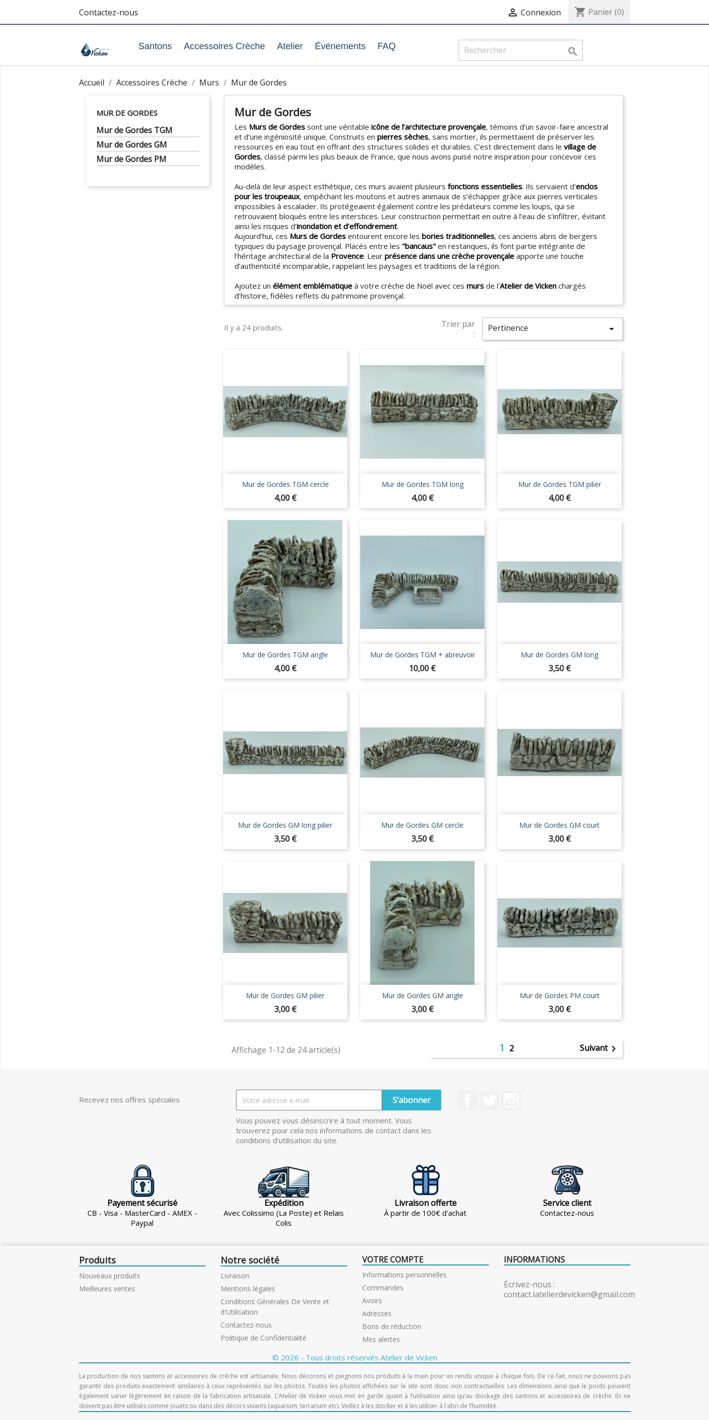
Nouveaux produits (109, 1275)
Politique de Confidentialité (264, 1337)
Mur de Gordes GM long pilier (285, 825)
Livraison (235, 1275)
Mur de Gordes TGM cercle (285, 484)
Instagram (511, 1100)
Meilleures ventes (107, 1288)
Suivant (600, 1049)
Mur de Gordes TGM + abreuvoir (422, 654)
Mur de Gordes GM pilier (285, 995)
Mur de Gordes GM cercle (422, 825)
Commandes (382, 1287)
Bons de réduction (391, 1326)
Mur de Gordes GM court (559, 825)
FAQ (387, 46)
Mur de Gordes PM (131, 159)
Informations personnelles (404, 1274)
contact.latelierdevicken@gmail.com (569, 1294)
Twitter (489, 1100)
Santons (154, 46)
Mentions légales (248, 1288)
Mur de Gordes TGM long (423, 484)
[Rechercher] (521, 50)
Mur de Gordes (127, 113)
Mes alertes (381, 1339)
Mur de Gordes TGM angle (285, 654)
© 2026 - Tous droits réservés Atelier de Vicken (354, 1357)
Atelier (290, 46)
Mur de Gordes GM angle (422, 995)
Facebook (467, 1100)
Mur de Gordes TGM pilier (559, 484)
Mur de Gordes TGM (134, 130)
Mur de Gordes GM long (559, 654)
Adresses (377, 1313)
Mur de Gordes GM (131, 145)
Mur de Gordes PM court (560, 995)
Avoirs (372, 1300)
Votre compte (392, 1259)
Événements (340, 46)
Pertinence (552, 328)
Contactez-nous (108, 12)
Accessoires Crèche (224, 46)
